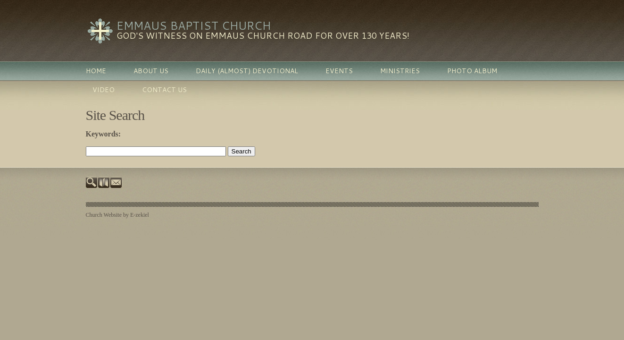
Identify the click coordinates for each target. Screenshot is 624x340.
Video (103, 89)
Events (339, 71)
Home (96, 71)
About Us (150, 71)
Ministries (400, 71)
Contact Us (164, 89)
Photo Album (472, 71)
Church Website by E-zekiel (117, 215)
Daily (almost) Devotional (247, 71)
